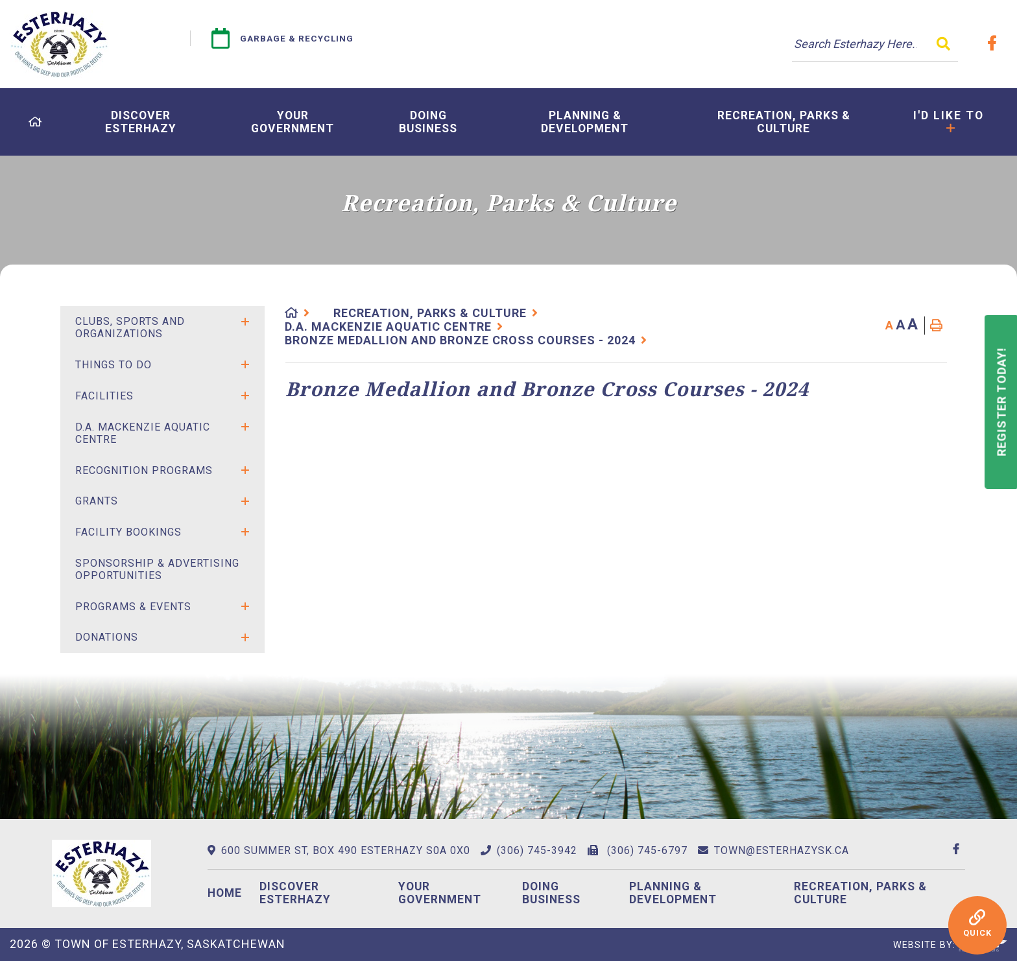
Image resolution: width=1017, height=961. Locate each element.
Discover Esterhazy (295, 893)
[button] (245, 321)
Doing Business (551, 893)
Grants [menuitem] (96, 501)
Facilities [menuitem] (104, 396)
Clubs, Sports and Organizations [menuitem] (130, 327)
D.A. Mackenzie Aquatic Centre (388, 326)
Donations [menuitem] (106, 637)
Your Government (439, 893)
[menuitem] (35, 122)
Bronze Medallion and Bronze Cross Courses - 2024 (460, 340)
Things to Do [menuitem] (113, 365)
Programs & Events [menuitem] (133, 606)
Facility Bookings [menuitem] (128, 532)
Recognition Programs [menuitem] (144, 470)
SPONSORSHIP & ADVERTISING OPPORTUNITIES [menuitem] (157, 569)
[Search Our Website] (875, 44)
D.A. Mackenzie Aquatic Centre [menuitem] (142, 433)
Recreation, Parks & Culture (430, 313)
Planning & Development (673, 893)
